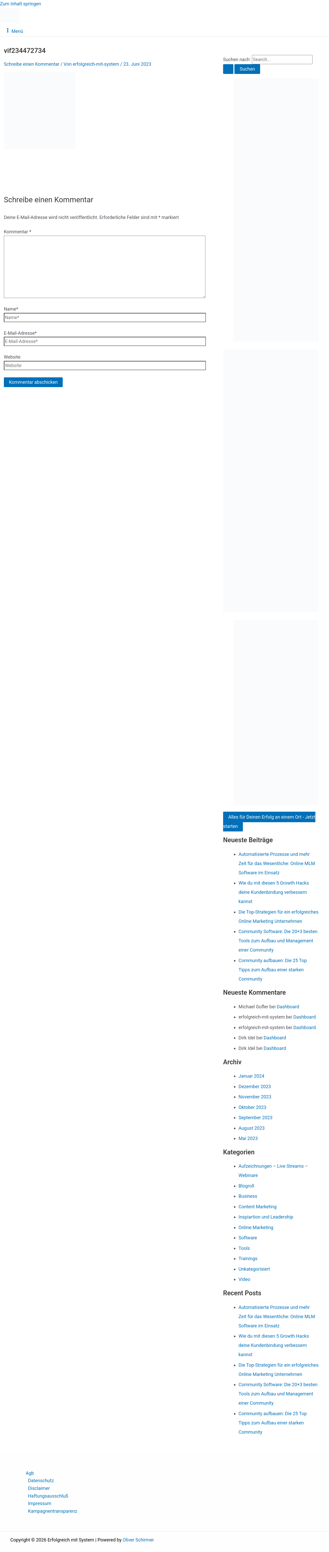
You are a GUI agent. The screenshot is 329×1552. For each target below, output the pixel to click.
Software (248, 1237)
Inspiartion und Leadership (266, 1217)
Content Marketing (258, 1206)
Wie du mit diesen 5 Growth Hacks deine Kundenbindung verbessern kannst (274, 892)
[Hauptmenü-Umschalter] (14, 30)
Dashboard (288, 1006)
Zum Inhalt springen (20, 3)
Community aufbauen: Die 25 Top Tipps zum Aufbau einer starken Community (273, 970)
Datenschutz (41, 1480)
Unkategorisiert (254, 1269)
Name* (11, 309)
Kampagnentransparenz (52, 1511)
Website (12, 357)
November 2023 (255, 1096)
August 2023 (252, 1128)
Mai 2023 (248, 1138)
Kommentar (17, 231)
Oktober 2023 (252, 1107)
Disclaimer (39, 1488)
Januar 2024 (251, 1076)
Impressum (39, 1503)
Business (248, 1196)
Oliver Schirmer (138, 1540)
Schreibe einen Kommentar (31, 64)
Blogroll (246, 1186)
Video (244, 1279)
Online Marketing (256, 1227)
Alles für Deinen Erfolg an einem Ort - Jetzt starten (269, 821)
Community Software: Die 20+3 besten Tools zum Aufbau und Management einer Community (278, 941)
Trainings (248, 1258)
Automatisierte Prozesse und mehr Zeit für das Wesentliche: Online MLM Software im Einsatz (277, 863)
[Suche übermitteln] (228, 69)
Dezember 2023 (255, 1086)
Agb (30, 1473)
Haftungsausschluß (48, 1496)
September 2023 (255, 1117)
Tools (244, 1248)
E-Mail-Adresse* (20, 333)
